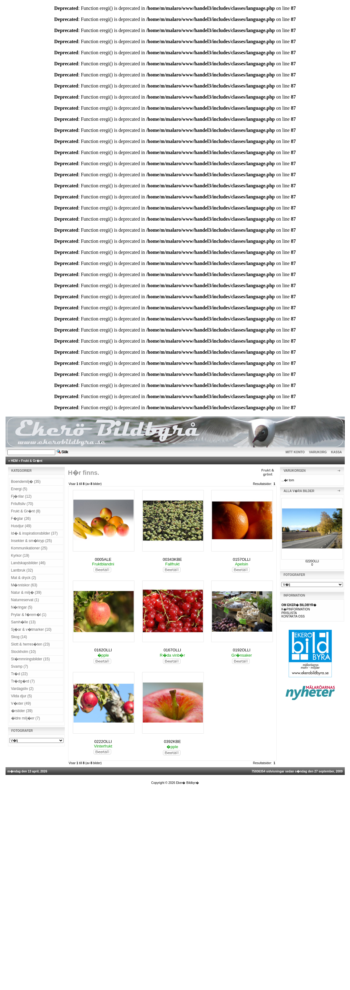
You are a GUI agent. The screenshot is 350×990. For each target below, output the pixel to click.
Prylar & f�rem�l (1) (29, 615)
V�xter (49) (21, 703)
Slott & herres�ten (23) (30, 644)
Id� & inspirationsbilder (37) (34, 533)
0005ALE (103, 559)
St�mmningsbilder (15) (30, 659)
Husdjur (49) (21, 526)
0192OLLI (241, 650)
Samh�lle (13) (23, 622)
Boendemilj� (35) (26, 481)
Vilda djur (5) (21, 696)
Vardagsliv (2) (22, 688)
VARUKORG (318, 452)
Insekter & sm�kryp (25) (31, 541)
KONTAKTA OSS (293, 616)
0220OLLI (312, 561)
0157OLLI (241, 559)
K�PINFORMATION (295, 609)
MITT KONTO (295, 452)
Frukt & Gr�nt (32, 460)
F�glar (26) (21, 518)
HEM (14, 460)
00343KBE (172, 559)
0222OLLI (103, 741)
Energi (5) (19, 489)
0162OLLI (103, 650)
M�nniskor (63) (24, 585)
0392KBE (172, 741)
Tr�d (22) (19, 674)
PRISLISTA (289, 613)
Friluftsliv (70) (22, 504)
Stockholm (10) (23, 652)
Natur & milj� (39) (26, 592)
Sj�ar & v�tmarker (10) (31, 629)
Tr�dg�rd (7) (23, 681)
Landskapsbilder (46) (28, 563)
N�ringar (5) (21, 607)
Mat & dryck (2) (23, 578)
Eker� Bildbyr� (187, 782)
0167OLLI (172, 650)
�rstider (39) (22, 711)
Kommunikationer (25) (29, 548)
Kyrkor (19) (20, 555)
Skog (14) (19, 637)
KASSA (336, 452)
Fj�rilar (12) (21, 496)
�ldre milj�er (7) (25, 718)
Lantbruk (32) (22, 570)
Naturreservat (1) (25, 600)
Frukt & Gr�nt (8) (25, 511)
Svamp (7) (19, 666)
